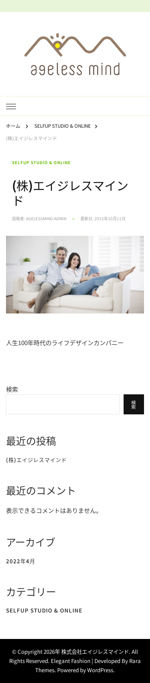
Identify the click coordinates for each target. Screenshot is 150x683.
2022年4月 (20, 561)
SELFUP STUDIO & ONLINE (41, 162)
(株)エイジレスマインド (36, 460)
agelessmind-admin (46, 218)
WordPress (100, 670)
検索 (12, 389)
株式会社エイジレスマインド (95, 651)
